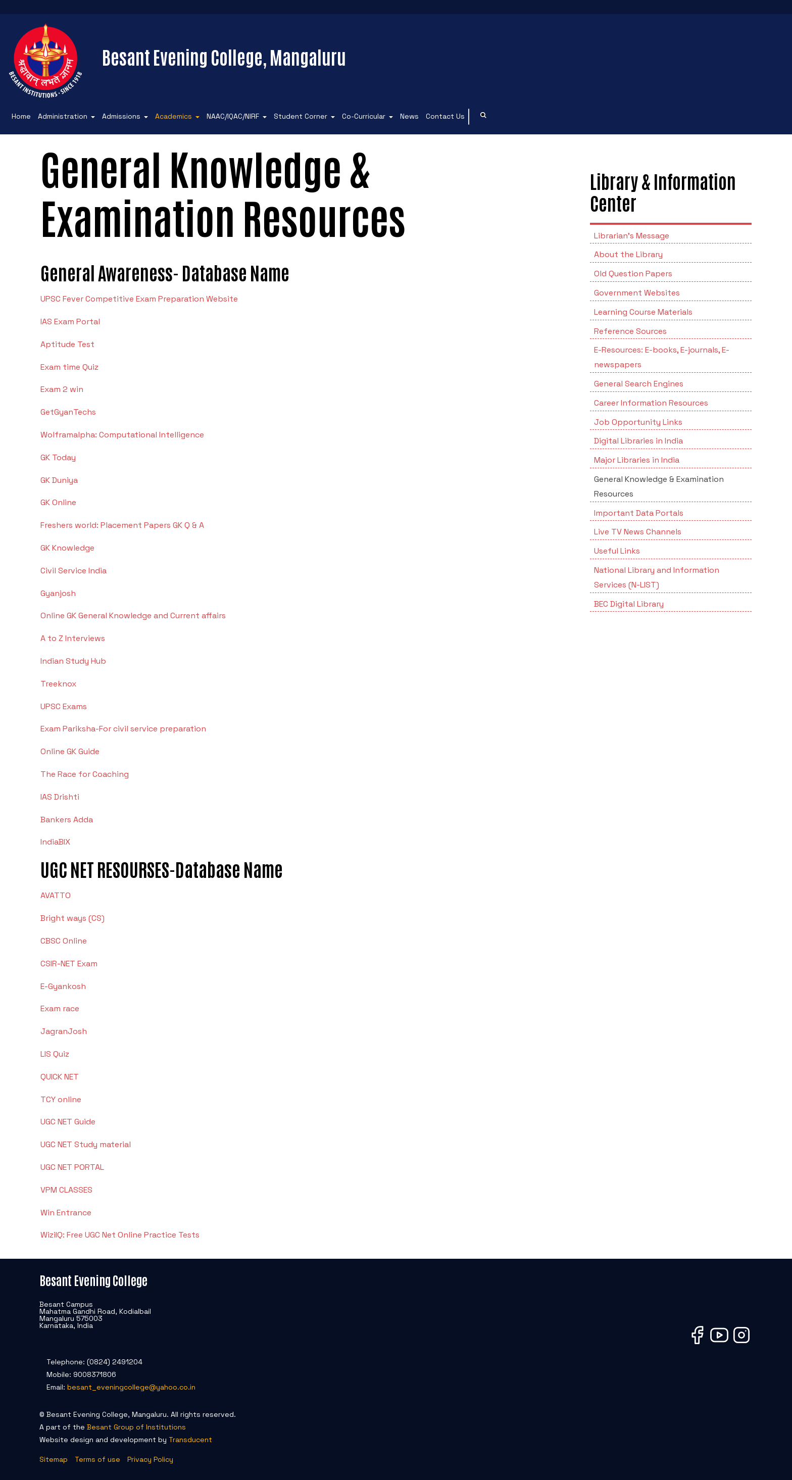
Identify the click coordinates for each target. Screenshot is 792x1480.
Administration (62, 116)
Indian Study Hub (73, 661)
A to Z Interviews (72, 638)
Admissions (121, 116)
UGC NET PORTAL (72, 1167)
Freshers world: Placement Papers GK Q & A (122, 525)
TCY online (60, 1099)
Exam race (59, 1008)
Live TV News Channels (637, 531)
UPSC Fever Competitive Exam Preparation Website (139, 298)
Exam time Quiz (69, 367)
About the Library (628, 254)
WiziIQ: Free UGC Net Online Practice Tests (120, 1234)
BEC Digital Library (629, 604)
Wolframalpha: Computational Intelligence (122, 434)
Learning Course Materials (643, 312)
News (409, 116)
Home (21, 116)
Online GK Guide (70, 751)
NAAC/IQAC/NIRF (233, 116)
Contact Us (445, 116)
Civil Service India (73, 570)
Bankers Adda (66, 819)
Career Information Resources (651, 403)
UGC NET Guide (67, 1121)
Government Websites (637, 292)
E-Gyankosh (63, 986)
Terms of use (97, 1459)
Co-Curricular (363, 116)
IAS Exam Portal (70, 321)
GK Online (58, 502)
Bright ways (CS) (72, 918)
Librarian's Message (631, 235)
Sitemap (53, 1459)
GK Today (58, 457)
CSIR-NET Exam (68, 963)
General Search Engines (638, 383)
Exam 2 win (61, 389)
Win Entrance (65, 1212)
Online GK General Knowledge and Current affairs (133, 615)
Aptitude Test (67, 344)
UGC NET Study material (85, 1144)
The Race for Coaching (84, 774)
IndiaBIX (55, 841)
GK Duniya (59, 480)
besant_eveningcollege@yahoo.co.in (131, 1387)
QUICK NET (59, 1076)
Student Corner (300, 116)
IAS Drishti (59, 797)
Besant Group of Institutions (136, 1427)
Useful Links (617, 551)
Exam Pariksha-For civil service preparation (123, 728)
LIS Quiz (54, 1054)
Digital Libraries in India (638, 440)
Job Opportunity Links (638, 422)
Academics (173, 116)
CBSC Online (63, 940)
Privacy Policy (150, 1459)
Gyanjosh (58, 593)
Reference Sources (630, 331)
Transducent (190, 1439)
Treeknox (58, 683)
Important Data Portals (638, 513)
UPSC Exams (63, 706)
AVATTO (55, 895)
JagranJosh (63, 1031)
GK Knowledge (67, 547)
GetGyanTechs (68, 412)
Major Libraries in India (636, 460)
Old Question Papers (633, 273)
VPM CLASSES (66, 1190)
